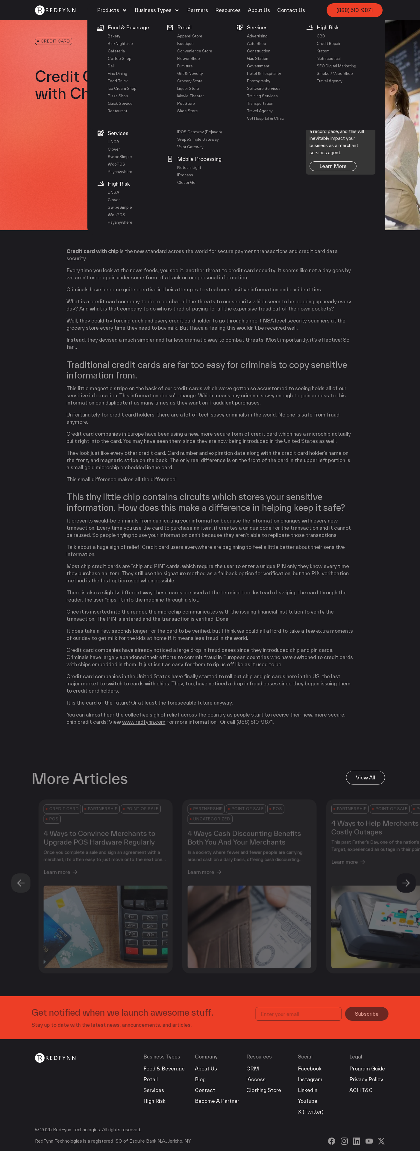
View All (365, 777)
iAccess (256, 1079)
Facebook (310, 1068)
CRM (252, 1068)
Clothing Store (263, 1090)
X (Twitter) (310, 1111)
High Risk (154, 1101)
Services (153, 1090)
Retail (150, 1079)
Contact (205, 1090)
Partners (197, 10)
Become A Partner (217, 1101)
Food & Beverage (164, 1068)
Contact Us (291, 10)
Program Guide (367, 1068)
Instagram (310, 1079)
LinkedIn (307, 1090)
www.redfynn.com (144, 722)
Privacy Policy (366, 1079)
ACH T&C (361, 1090)
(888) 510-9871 (354, 10)
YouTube (307, 1101)
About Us (259, 10)
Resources (228, 10)
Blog (200, 1079)
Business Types (157, 10)
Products (112, 10)
